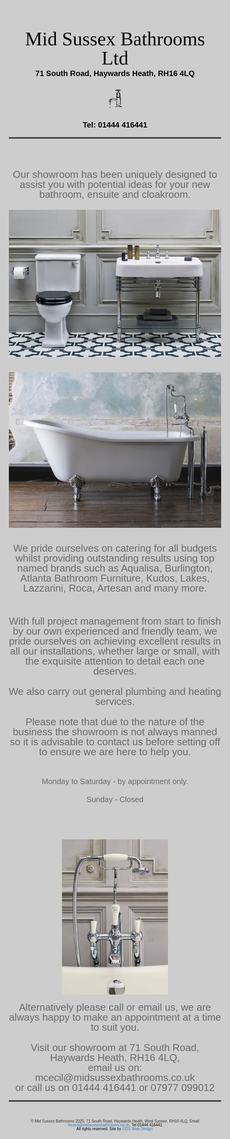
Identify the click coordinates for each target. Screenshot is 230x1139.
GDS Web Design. (138, 1129)
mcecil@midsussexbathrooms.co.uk (98, 1125)
